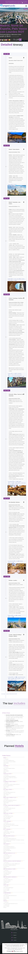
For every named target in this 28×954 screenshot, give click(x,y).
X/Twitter (14, 937)
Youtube (14, 940)
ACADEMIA (25, 1)
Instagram (14, 935)
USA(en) (25, 2)
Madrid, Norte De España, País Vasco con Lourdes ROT (13, 28)
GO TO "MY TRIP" (17, 1)
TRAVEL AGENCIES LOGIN (9, 2)
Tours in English (18, 2)
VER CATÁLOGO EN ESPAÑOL (8, 1)
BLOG (22, 1)
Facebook (14, 932)
